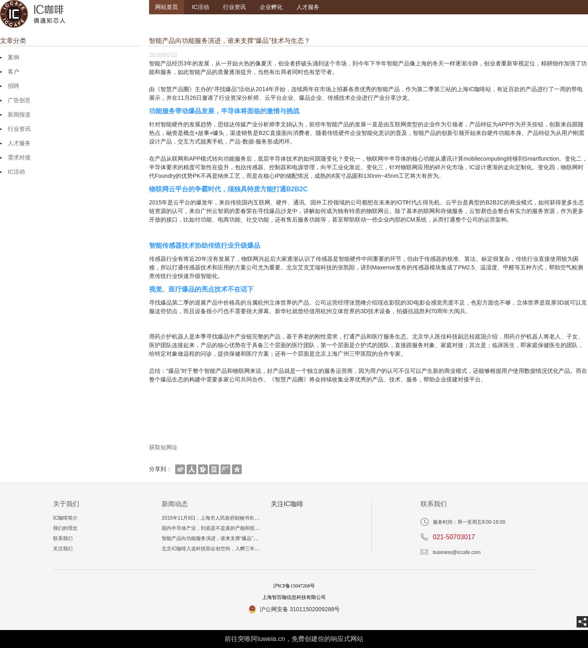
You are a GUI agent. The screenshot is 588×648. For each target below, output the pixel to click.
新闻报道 (19, 114)
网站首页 (166, 7)
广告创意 (19, 100)
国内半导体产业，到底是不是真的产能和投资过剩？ (218, 528)
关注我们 (63, 549)
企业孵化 (271, 7)
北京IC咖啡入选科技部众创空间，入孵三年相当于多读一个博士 (230, 549)
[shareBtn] (180, 469)
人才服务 (307, 7)
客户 (13, 71)
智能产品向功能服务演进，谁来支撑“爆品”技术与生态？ (222, 538)
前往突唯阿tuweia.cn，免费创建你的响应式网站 (294, 638)
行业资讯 (234, 7)
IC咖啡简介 (65, 518)
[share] (582, 622)
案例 (13, 57)
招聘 (13, 86)
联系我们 (63, 538)
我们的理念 (65, 528)
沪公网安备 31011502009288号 (300, 609)
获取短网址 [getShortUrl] (163, 447)
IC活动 (200, 7)
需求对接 (19, 157)
